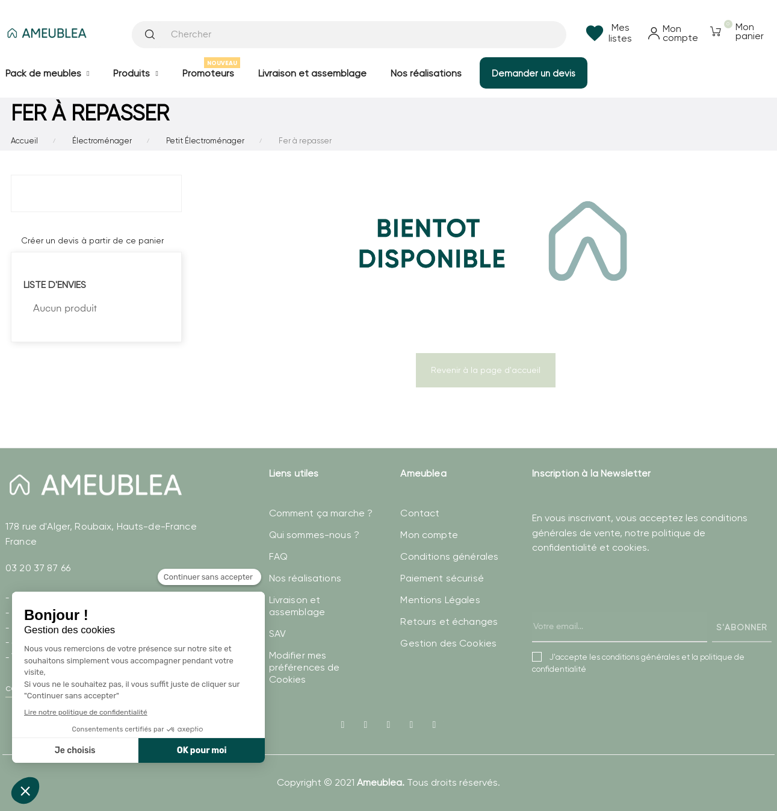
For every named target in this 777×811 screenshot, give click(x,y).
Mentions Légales (440, 600)
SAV (277, 633)
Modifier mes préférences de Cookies (304, 667)
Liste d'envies (54, 284)
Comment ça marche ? (321, 513)
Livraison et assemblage (297, 606)
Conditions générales (449, 556)
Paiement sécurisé (441, 578)
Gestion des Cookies (448, 643)
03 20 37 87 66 (37, 568)
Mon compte (428, 534)
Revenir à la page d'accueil (485, 370)
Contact (419, 513)
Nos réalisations (305, 578)
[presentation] (623, 610)
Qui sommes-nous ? (314, 534)
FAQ (278, 556)
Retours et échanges (449, 621)
